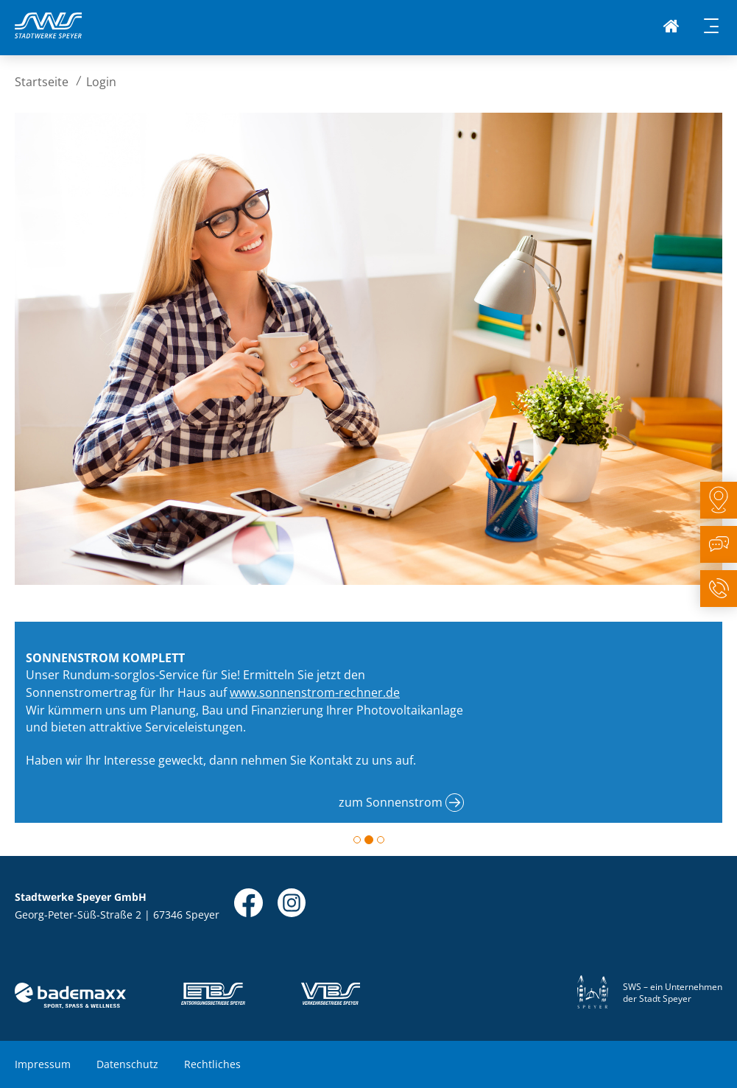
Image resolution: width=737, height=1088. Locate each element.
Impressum (43, 1064)
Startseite (41, 82)
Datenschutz (127, 1064)
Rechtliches (212, 1064)
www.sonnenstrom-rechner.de (315, 692)
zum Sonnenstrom (390, 802)
